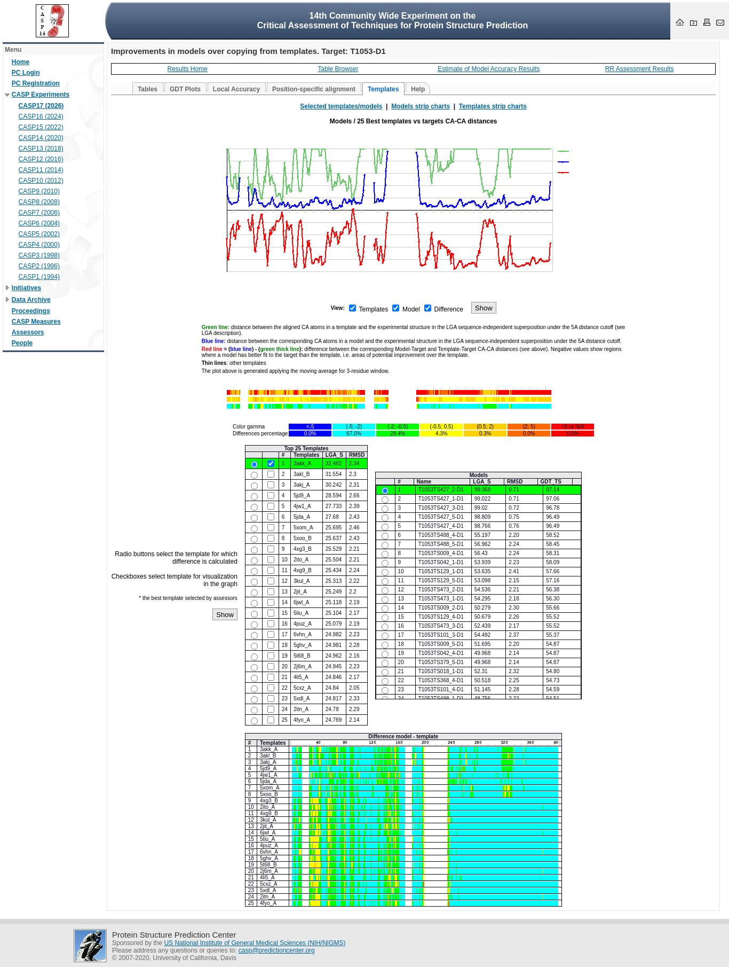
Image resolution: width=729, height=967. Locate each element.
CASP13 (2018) (41, 148)
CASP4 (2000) (39, 244)
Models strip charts (420, 106)
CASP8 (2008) (39, 202)
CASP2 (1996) (39, 266)
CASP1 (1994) (39, 276)
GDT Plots (185, 89)
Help (418, 89)
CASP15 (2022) (41, 127)
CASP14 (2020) (41, 138)
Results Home (187, 69)
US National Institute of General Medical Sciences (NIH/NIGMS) (254, 943)
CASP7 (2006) (39, 212)
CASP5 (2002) (39, 234)
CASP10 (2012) (41, 180)
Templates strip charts (493, 106)
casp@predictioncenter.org (277, 950)
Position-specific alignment (313, 89)
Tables (147, 89)
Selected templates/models (341, 106)
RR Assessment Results (639, 69)
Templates (383, 89)
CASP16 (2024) (41, 116)
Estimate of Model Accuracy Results (489, 69)
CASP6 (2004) (39, 223)
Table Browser (338, 69)
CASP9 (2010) (39, 191)
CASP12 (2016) (41, 159)
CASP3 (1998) (39, 255)
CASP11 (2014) (41, 170)
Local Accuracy (236, 89)
